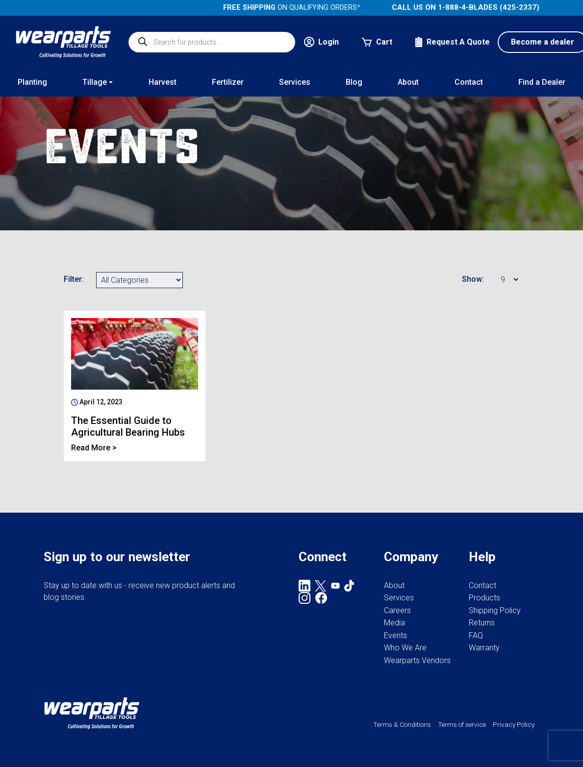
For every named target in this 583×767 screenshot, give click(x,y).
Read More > (94, 447)
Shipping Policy (495, 610)
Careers (397, 610)
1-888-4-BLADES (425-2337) (488, 7)
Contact (482, 585)
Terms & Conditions (402, 724)
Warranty (484, 647)
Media (394, 622)
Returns (482, 622)
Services (399, 597)
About (394, 585)
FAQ (476, 635)
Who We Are (405, 647)
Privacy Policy (513, 724)
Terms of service (462, 724)
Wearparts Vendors (417, 660)
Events (395, 635)
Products (484, 597)
